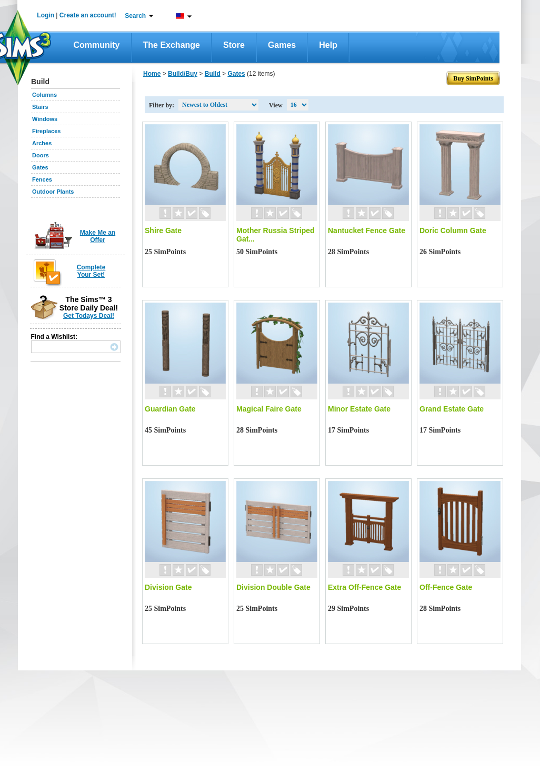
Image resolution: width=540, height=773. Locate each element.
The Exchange (171, 45)
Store (234, 45)
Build (213, 73)
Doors (40, 155)
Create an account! (87, 15)
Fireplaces (46, 131)
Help (328, 45)
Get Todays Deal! (88, 315)
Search (135, 15)
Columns (44, 95)
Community (97, 45)
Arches (42, 143)
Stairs (40, 107)
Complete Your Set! (91, 271)
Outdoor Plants (53, 191)
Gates (40, 167)
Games (282, 45)
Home (152, 73)
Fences (42, 179)
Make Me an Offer (97, 236)
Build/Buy (182, 73)
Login (45, 15)
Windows (44, 119)
